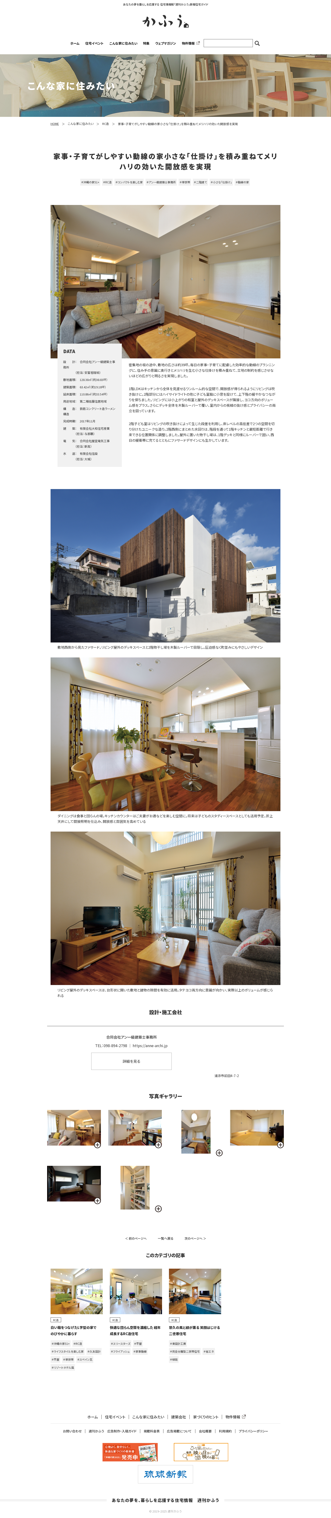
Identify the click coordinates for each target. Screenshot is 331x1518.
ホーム (75, 43)
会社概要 (205, 1431)
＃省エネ (208, 1351)
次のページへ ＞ (195, 1238)
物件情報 (190, 43)
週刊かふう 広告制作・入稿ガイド (113, 1431)
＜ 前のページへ (136, 1238)
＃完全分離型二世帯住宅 (185, 1351)
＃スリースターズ (120, 1343)
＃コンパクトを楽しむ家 (129, 182)
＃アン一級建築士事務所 (161, 182)
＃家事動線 (140, 1351)
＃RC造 (107, 182)
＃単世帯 (185, 182)
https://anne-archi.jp (150, 1045)
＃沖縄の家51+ (90, 182)
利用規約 (225, 1431)
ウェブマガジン (165, 43)
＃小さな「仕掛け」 (221, 182)
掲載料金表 (152, 1431)
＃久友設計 (94, 1351)
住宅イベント (94, 43)
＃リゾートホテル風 (62, 1367)
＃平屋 (55, 1359)
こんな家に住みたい (123, 43)
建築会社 (178, 1417)
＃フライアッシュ (120, 1351)
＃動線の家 (242, 182)
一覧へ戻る (166, 1238)
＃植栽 (174, 1359)
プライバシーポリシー (253, 1431)
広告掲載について (179, 1431)
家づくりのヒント (205, 1417)
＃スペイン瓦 (84, 1359)
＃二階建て (200, 182)
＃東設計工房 (178, 1343)
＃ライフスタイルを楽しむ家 (67, 1351)
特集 (146, 43)
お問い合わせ (72, 1431)
